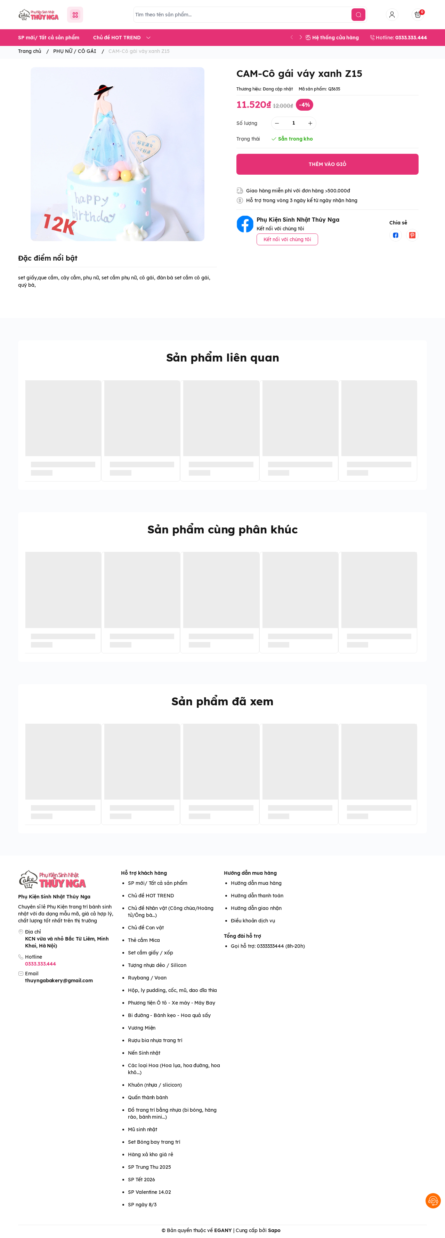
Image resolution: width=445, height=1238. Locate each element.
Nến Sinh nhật (144, 1053)
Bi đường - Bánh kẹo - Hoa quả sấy (169, 1015)
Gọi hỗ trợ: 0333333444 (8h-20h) (268, 946)
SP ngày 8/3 (142, 1204)
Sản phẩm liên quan (222, 357)
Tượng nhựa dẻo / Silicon (157, 965)
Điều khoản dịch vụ (253, 921)
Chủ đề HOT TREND (151, 895)
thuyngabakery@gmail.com (59, 980)
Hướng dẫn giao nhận (256, 908)
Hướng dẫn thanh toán (257, 895)
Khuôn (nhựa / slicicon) (155, 1085)
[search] (358, 14)
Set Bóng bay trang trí (154, 1142)
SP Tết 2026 (141, 1179)
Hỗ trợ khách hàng (144, 873)
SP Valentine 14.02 (149, 1192)
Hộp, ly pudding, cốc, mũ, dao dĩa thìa (172, 990)
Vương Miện (141, 1028)
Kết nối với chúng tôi (287, 239)
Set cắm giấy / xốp (150, 953)
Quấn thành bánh (148, 1097)
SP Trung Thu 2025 (149, 1167)
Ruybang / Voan (147, 978)
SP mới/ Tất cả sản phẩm (157, 883)
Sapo (274, 1230)
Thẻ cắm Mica (144, 940)
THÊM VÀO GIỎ (327, 164)
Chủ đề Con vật (146, 927)
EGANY (223, 1230)
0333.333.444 (40, 964)
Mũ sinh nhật (142, 1129)
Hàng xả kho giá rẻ (150, 1154)
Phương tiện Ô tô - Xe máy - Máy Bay (171, 1003)
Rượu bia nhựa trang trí (155, 1040)
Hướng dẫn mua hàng (250, 873)
